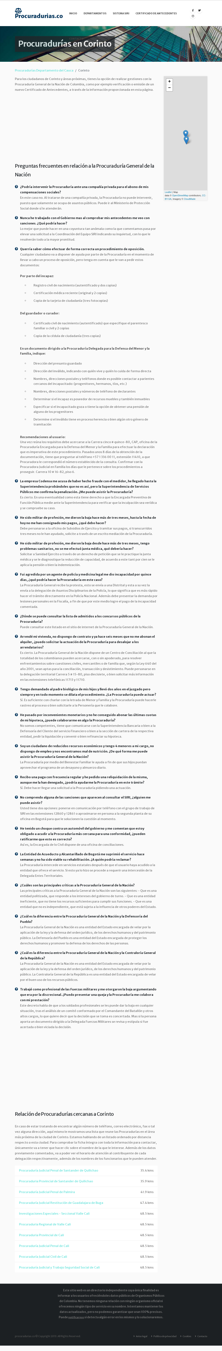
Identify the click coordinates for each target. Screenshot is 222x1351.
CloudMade (190, 199)
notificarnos (76, 1317)
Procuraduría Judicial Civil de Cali (43, 1257)
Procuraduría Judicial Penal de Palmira (47, 1192)
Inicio (73, 13)
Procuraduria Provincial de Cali (41, 1235)
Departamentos (95, 13)
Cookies (185, 1336)
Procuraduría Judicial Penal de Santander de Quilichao (58, 1170)
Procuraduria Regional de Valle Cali (45, 1224)
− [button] (169, 88)
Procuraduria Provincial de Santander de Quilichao (56, 1181)
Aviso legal (136, 1336)
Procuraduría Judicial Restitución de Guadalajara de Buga (61, 1203)
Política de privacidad (161, 1336)
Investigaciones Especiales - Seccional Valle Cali (54, 1213)
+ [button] (169, 82)
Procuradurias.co (39, 13)
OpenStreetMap (180, 195)
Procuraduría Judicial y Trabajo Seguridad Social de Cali (59, 1267)
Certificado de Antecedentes (156, 13)
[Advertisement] (86, 126)
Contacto (76, 38)
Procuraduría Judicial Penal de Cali (44, 1246)
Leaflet (168, 192)
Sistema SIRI (121, 13)
